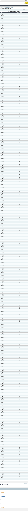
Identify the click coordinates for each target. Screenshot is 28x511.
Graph (1, 500)
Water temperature (3, 507)
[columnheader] (5, 12)
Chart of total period (3, 496)
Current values (2, 492)
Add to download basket (3, 485)
